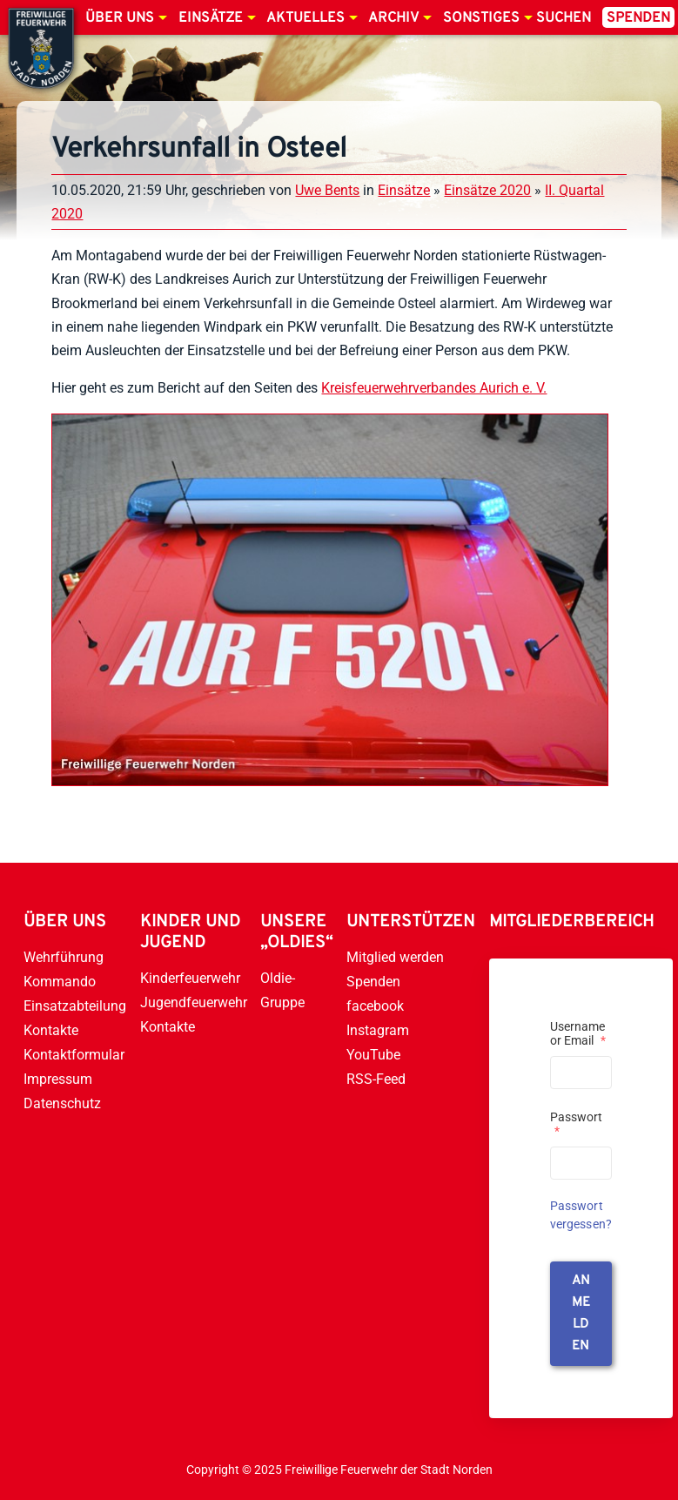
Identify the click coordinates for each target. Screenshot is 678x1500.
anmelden (581, 1314)
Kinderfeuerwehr (190, 978)
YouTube (373, 1054)
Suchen (563, 18)
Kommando (59, 981)
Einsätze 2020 (487, 190)
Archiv (393, 18)
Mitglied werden (395, 957)
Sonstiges (481, 18)
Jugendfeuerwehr (193, 1002)
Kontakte (50, 1030)
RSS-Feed (376, 1079)
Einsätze (210, 18)
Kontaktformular (73, 1054)
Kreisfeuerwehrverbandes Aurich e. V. (434, 388)
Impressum (57, 1079)
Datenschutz (62, 1103)
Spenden (638, 18)
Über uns (119, 18)
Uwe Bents (327, 190)
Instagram (377, 1030)
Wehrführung (63, 957)
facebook (375, 1006)
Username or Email (578, 1033)
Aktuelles (305, 18)
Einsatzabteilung (74, 1006)
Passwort (576, 1124)
